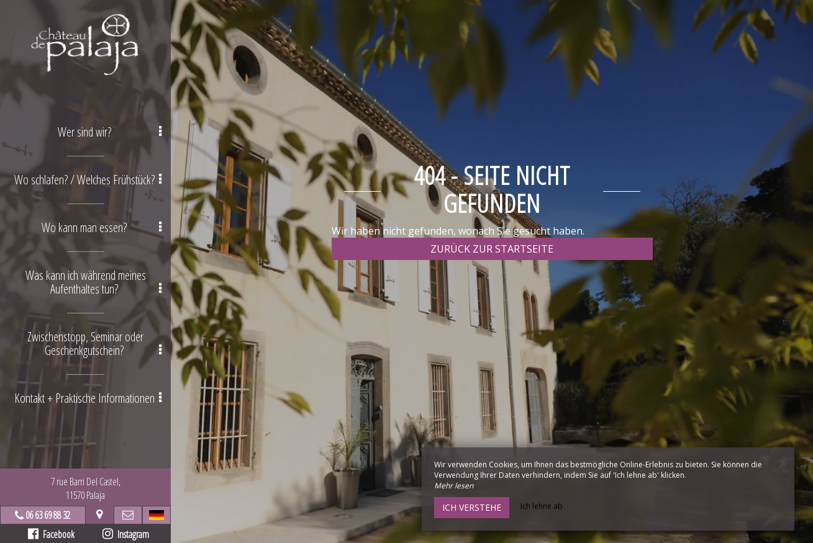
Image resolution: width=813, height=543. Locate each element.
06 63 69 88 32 (47, 515)
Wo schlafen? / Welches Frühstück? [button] (88, 179)
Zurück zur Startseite (491, 249)
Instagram (125, 534)
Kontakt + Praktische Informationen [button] (88, 398)
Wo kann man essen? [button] (101, 227)
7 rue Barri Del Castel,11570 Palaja (85, 488)
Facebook (51, 534)
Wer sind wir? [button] (110, 131)
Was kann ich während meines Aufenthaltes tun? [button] (93, 282)
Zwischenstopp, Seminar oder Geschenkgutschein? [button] (94, 343)
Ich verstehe (471, 507)
